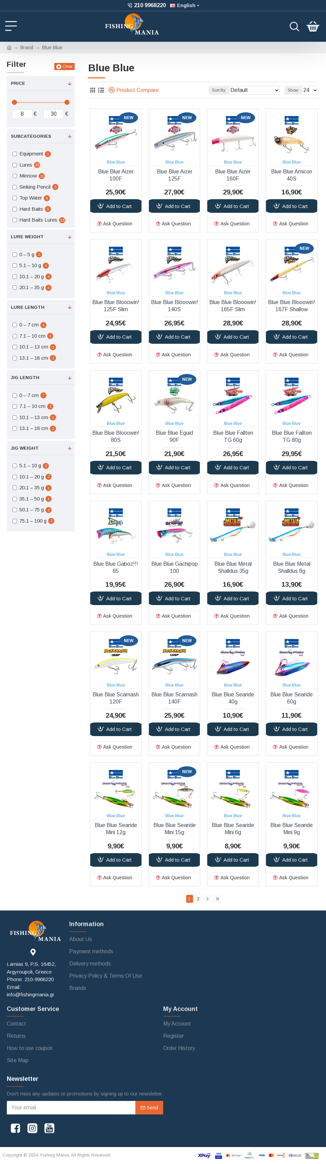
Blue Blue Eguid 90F (174, 436)
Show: (293, 90)
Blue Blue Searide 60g (291, 698)
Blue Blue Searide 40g (233, 698)
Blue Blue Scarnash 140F (174, 698)
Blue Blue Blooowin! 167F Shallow (291, 305)
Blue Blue (116, 162)
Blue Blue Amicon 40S (291, 175)
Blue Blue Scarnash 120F (116, 698)
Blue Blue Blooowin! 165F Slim (232, 305)
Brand (26, 47)
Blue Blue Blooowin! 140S (174, 305)
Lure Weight (27, 236)
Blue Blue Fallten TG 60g (233, 436)
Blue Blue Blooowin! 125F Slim (115, 305)
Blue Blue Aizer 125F (174, 175)
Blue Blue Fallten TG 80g (292, 436)
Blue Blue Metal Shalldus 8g (291, 567)
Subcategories (31, 136)
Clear (67, 66)
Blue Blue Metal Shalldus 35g (233, 567)
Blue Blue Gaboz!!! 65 (115, 567)
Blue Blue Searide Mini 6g (233, 828)
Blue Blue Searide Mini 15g (174, 828)
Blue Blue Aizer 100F (116, 175)
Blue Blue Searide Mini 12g (116, 828)
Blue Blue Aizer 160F (233, 175)
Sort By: (219, 90)
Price (18, 83)
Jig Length (25, 377)
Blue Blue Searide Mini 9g (291, 828)
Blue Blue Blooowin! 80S (115, 436)
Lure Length (27, 307)
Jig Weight (25, 448)
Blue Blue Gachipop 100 (174, 567)
